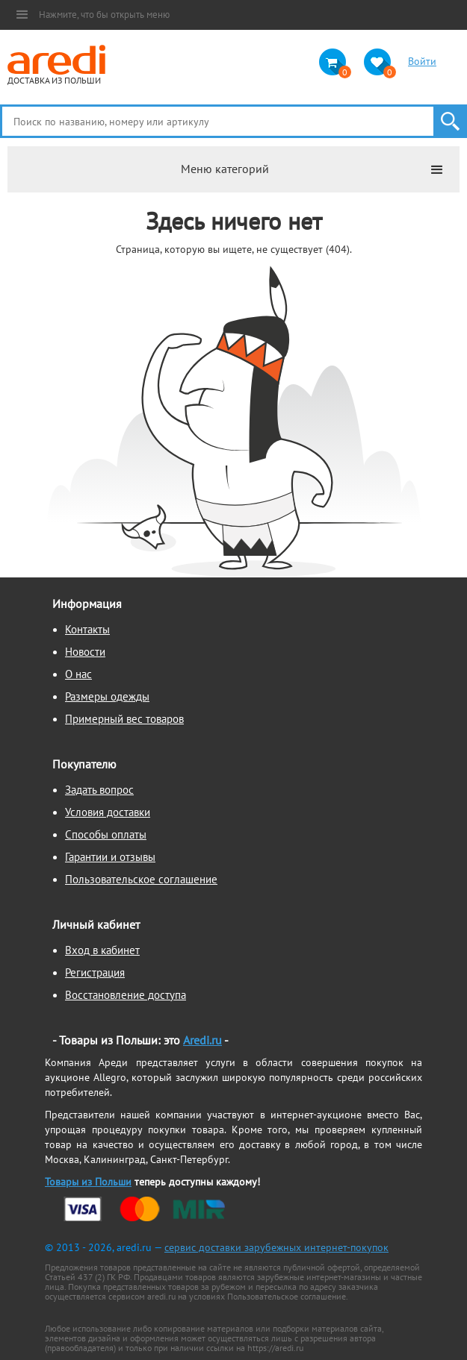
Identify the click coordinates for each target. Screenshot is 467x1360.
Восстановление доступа (125, 995)
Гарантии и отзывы (110, 857)
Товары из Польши (88, 1181)
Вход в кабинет (102, 950)
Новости (85, 652)
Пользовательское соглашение (141, 879)
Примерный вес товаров (124, 719)
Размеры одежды (107, 696)
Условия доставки (107, 812)
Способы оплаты (105, 834)
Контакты (87, 629)
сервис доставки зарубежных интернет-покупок (276, 1247)
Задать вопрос (99, 790)
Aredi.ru (202, 1039)
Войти (422, 61)
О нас (78, 674)
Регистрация (95, 972)
